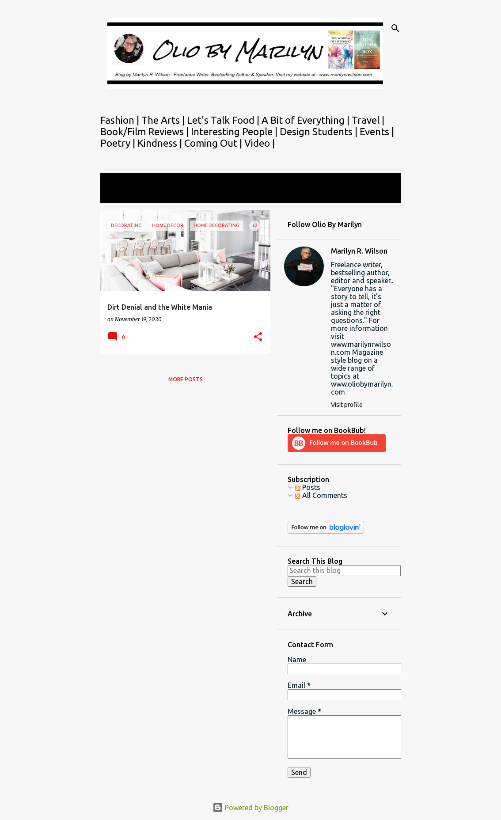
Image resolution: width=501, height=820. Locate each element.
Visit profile (347, 404)
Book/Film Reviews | (145, 131)
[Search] (395, 28)
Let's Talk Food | (224, 119)
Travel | (368, 119)
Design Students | (320, 131)
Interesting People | (235, 131)
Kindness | (160, 142)
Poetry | (118, 142)
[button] (258, 337)
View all (118, 194)
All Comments (321, 495)
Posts (307, 487)
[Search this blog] (344, 570)
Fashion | (120, 119)
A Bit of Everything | (307, 119)
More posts (185, 379)
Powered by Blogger (250, 808)
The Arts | (164, 119)
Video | (259, 142)
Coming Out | (214, 142)
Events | (377, 131)
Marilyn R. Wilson (359, 251)
